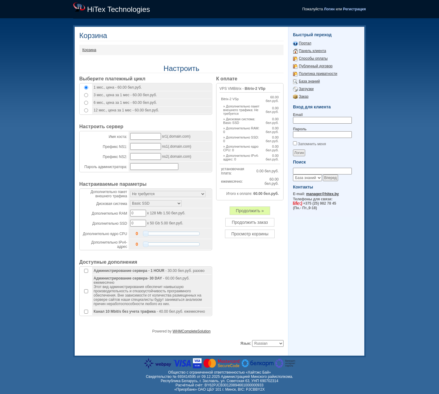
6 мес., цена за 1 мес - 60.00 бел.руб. (125, 102)
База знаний (309, 81)
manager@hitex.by (322, 194)
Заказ (303, 96)
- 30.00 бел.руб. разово (149, 271)
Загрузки (306, 89)
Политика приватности (318, 74)
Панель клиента (312, 51)
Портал (305, 43)
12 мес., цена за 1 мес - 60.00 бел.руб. (126, 110)
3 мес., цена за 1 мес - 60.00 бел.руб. (125, 95)
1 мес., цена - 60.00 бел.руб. (118, 87)
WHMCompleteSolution (192, 331)
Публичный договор (315, 66)
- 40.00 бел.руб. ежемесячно (149, 311)
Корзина (89, 50)
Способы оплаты (313, 58)
